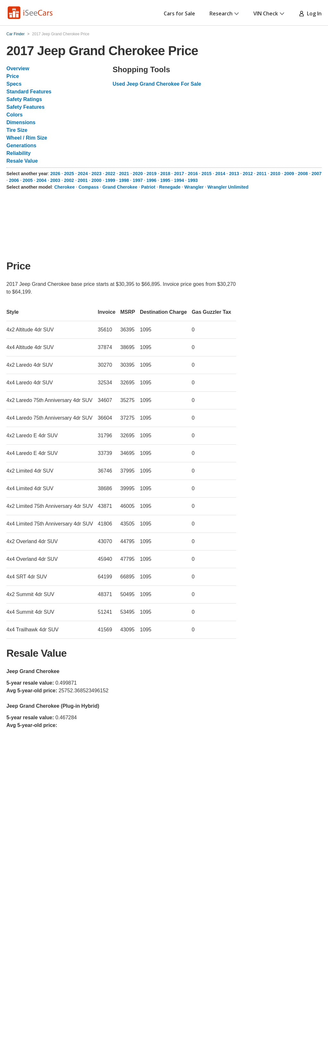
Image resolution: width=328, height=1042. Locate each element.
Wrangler (193, 187)
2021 (124, 173)
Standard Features (28, 91)
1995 (165, 180)
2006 (14, 180)
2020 (138, 173)
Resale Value (22, 161)
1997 (138, 180)
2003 (55, 180)
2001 (83, 180)
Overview (17, 68)
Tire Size (17, 130)
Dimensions (21, 122)
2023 (97, 173)
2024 (83, 173)
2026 (55, 173)
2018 (165, 173)
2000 (97, 180)
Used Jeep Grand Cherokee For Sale (156, 84)
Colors (14, 114)
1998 (124, 180)
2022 (110, 173)
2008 (303, 173)
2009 (289, 173)
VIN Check (268, 13)
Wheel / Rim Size (26, 138)
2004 (41, 180)
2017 (179, 173)
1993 (193, 180)
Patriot (148, 187)
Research (224, 13)
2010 (275, 173)
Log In (310, 13)
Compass (88, 187)
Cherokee (64, 187)
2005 (28, 180)
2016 (193, 173)
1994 (179, 180)
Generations (21, 145)
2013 (234, 173)
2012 (248, 173)
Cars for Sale (179, 13)
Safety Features (25, 107)
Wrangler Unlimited (228, 187)
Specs (13, 84)
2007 (317, 173)
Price (12, 76)
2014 (220, 173)
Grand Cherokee (119, 187)
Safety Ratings (24, 99)
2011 (261, 173)
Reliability (18, 153)
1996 (151, 180)
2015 (206, 173)
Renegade (170, 187)
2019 (152, 173)
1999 (110, 180)
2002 (69, 180)
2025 (69, 173)
